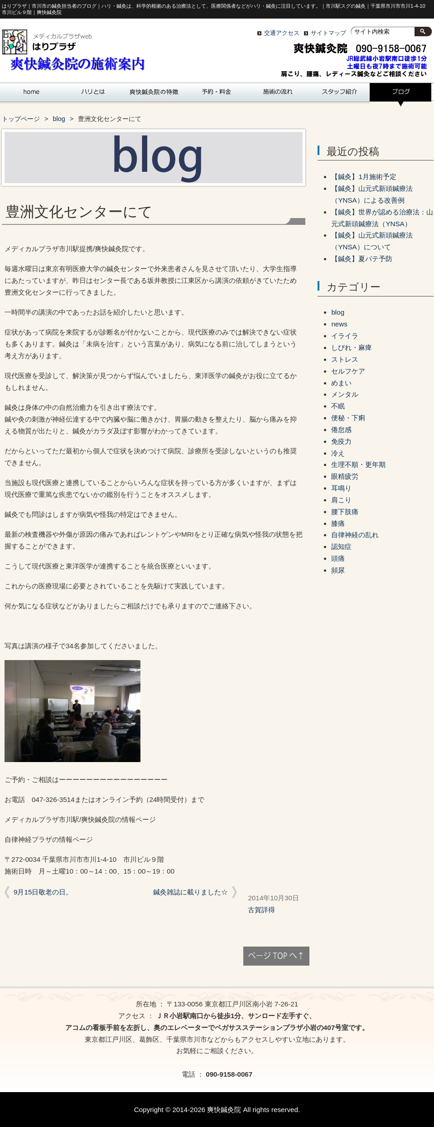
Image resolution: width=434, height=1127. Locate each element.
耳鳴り (341, 488)
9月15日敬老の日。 (43, 892)
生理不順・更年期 (358, 464)
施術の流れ (277, 95)
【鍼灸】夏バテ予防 (361, 258)
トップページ (21, 118)
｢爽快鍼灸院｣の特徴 (154, 95)
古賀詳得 (261, 909)
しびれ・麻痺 (351, 347)
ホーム (31, 95)
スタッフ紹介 (339, 95)
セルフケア (348, 371)
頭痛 (338, 558)
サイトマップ (328, 32)
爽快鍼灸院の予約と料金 (215, 95)
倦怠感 (341, 429)
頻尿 (338, 570)
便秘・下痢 (348, 418)
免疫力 (341, 441)
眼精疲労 (344, 476)
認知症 (341, 546)
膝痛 (338, 523)
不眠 (338, 406)
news (339, 324)
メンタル (344, 394)
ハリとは (92, 95)
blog (400, 95)
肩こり (341, 500)
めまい (341, 383)
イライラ (344, 336)
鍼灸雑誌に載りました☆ (190, 892)
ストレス (344, 359)
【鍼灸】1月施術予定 (363, 176)
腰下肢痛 (344, 511)
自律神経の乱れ (355, 535)
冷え (338, 453)
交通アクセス (281, 32)
